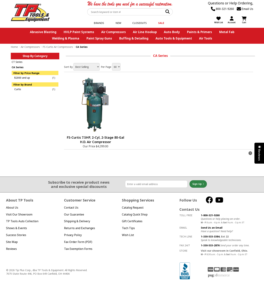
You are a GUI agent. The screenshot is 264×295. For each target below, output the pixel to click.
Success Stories (16, 235)
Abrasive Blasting (43, 32)
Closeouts (139, 23)
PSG (219, 275)
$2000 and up (22, 77)
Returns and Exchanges (79, 228)
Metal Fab (226, 32)
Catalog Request (133, 207)
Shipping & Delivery (77, 221)
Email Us (245, 8)
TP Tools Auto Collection (22, 221)
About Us (12, 207)
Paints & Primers (199, 32)
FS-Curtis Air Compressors (58, 47)
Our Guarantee (74, 214)
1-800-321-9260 (210, 215)
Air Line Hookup (145, 32)
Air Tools (205, 38)
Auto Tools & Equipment (174, 38)
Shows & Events (16, 228)
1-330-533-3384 (210, 236)
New (118, 23)
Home (14, 47)
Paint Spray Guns (99, 38)
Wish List (128, 235)
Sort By (68, 67)
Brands (99, 23)
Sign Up (198, 184)
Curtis (17, 89)
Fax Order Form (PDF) (78, 242)
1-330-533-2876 (210, 245)
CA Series (18, 67)
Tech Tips (128, 228)
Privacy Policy (73, 235)
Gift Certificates (132, 221)
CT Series (17, 62)
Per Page (106, 67)
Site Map (12, 242)
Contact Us (71, 207)
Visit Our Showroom (19, 214)
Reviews (11, 249)
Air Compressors (113, 32)
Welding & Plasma (65, 38)
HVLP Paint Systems (79, 32)
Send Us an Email (211, 227)
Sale (161, 23)
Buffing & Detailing (133, 38)
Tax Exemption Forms (78, 249)
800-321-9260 (222, 8)
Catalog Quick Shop (135, 214)
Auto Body (172, 32)
